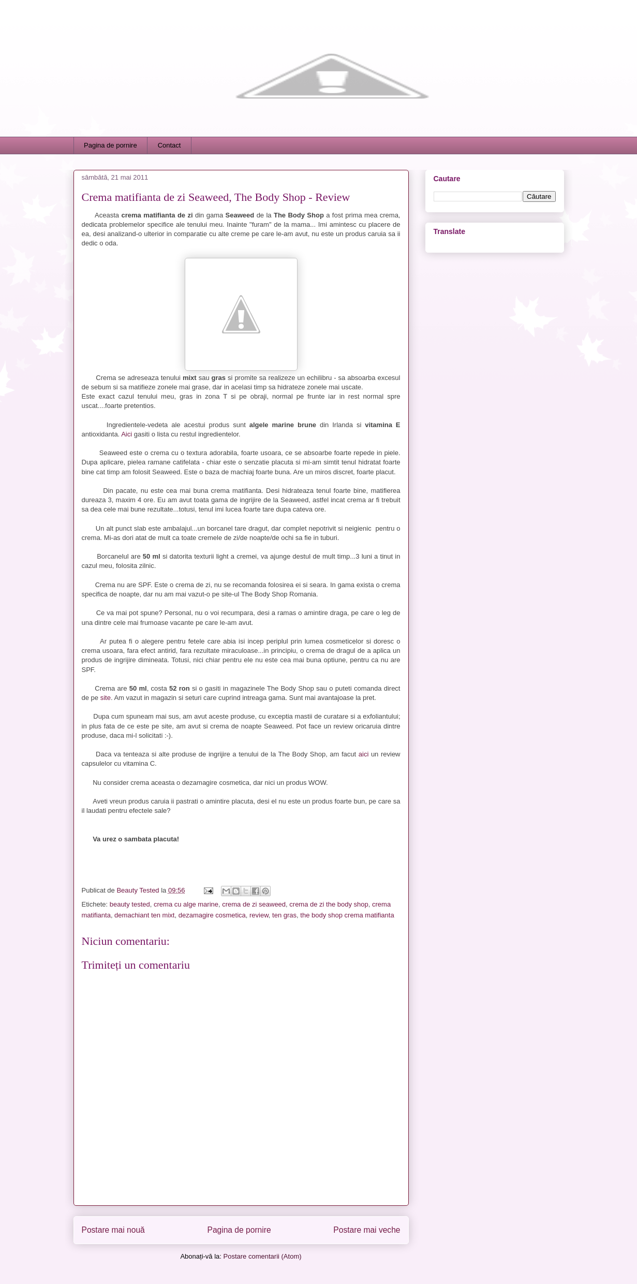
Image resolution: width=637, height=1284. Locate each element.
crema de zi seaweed (254, 904)
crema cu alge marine (186, 904)
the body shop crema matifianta (347, 915)
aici (364, 754)
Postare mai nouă (113, 1229)
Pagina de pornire (110, 145)
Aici (126, 434)
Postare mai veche (366, 1229)
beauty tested (130, 904)
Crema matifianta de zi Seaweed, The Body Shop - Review (216, 197)
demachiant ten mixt (144, 915)
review (259, 915)
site (105, 698)
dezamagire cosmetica (212, 915)
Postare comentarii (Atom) (263, 1256)
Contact (169, 145)
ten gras (284, 915)
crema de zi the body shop (328, 904)
